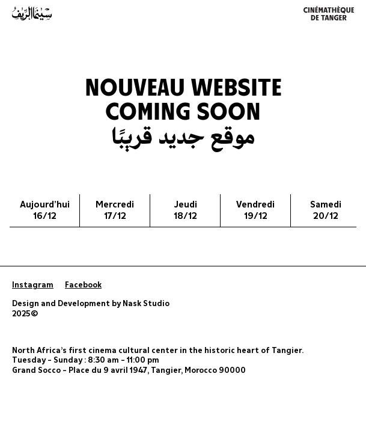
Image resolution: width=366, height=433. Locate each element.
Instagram (32, 285)
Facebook (83, 285)
